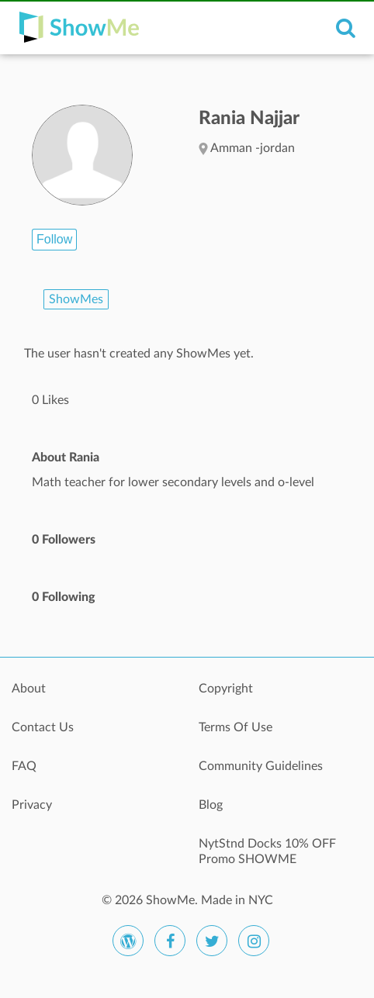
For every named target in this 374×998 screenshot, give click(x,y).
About (29, 688)
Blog (211, 805)
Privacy (32, 805)
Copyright (226, 688)
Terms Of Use (235, 727)
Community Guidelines (261, 766)
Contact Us (43, 727)
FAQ (24, 766)
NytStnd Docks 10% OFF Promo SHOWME (267, 851)
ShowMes (76, 299)
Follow (54, 239)
